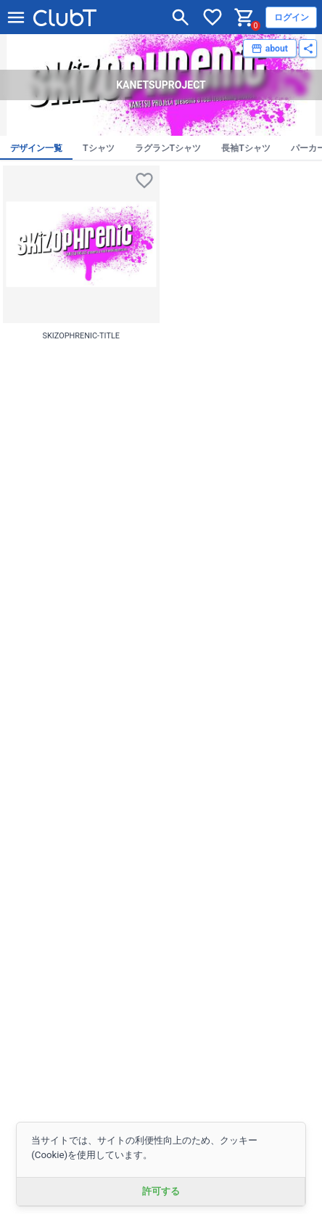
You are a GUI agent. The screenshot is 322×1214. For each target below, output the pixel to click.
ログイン (291, 17)
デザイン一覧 (36, 148)
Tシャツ (99, 148)
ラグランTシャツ (168, 148)
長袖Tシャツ (246, 148)
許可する (161, 1191)
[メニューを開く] (16, 17)
